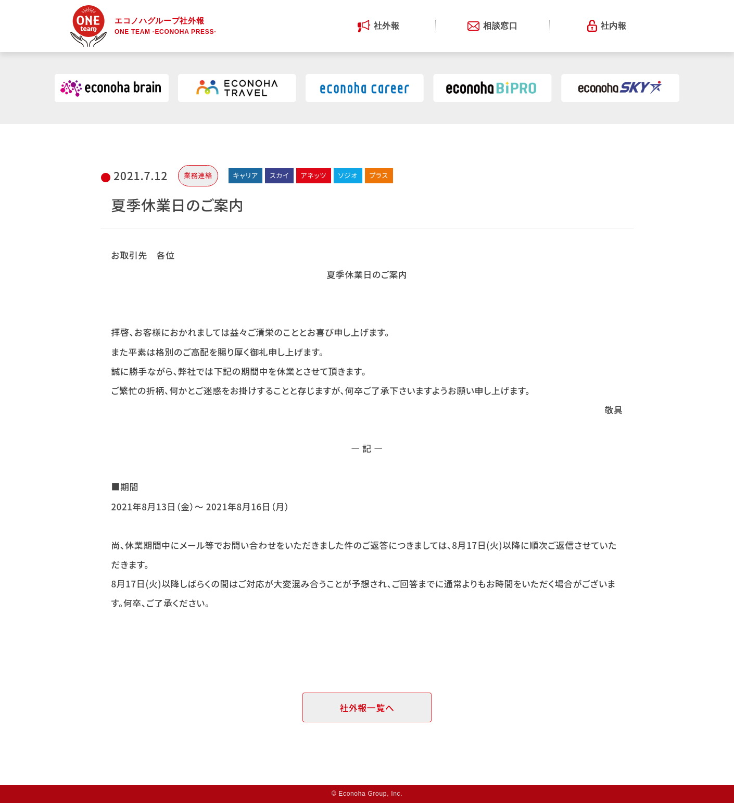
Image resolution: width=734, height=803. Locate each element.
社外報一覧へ (366, 707)
